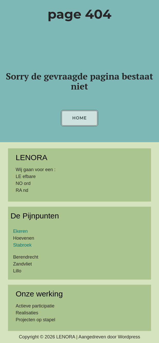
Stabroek (22, 245)
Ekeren (20, 231)
